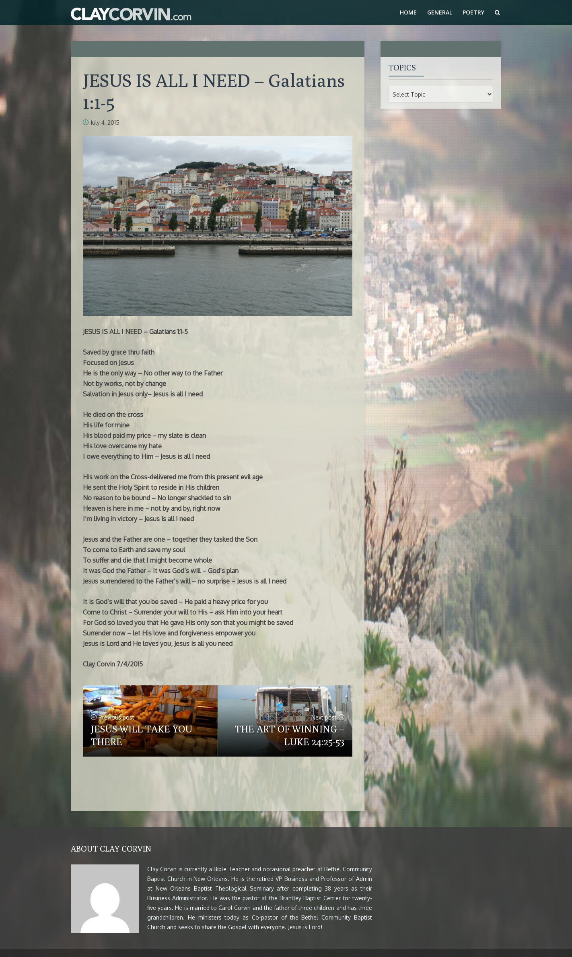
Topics (402, 67)
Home (408, 12)
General (439, 12)
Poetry (473, 12)
